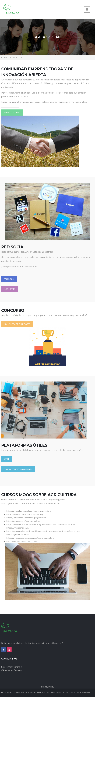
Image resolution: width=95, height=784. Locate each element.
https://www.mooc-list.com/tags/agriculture (26, 517)
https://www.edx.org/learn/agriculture (23, 521)
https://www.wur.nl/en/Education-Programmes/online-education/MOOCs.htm (41, 524)
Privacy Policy (47, 686)
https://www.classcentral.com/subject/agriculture (28, 511)
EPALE (6, 459)
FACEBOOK (9, 279)
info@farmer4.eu (14, 666)
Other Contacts (15, 670)
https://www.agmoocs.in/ (17, 527)
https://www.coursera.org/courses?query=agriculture (30, 538)
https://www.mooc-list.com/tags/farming (24, 514)
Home (4, 57)
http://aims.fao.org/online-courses (21, 541)
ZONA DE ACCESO (12, 112)
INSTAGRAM (9, 289)
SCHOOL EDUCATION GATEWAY (18, 469)
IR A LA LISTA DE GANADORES (17, 324)
